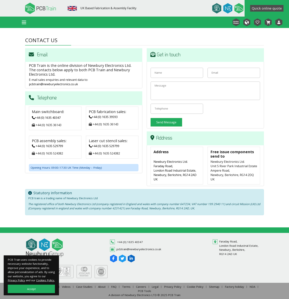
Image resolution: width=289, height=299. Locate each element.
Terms (126, 287)
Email (214, 72)
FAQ (113, 287)
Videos (66, 287)
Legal (155, 287)
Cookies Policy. (45, 280)
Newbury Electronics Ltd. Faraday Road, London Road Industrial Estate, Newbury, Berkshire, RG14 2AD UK (175, 170)
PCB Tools (144, 291)
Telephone (161, 108)
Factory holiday (234, 287)
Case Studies (84, 287)
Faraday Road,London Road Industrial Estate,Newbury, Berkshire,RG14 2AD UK (238, 248)
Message (160, 85)
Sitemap (214, 287)
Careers (141, 287)
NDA (252, 287)
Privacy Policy (172, 287)
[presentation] (236, 111)
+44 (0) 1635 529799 (47, 146)
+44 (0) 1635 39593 (103, 117)
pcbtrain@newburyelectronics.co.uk (53, 84)
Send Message (166, 122)
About (102, 287)
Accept (31, 289)
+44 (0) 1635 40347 (46, 118)
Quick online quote (267, 8)
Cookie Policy (195, 287)
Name (158, 72)
